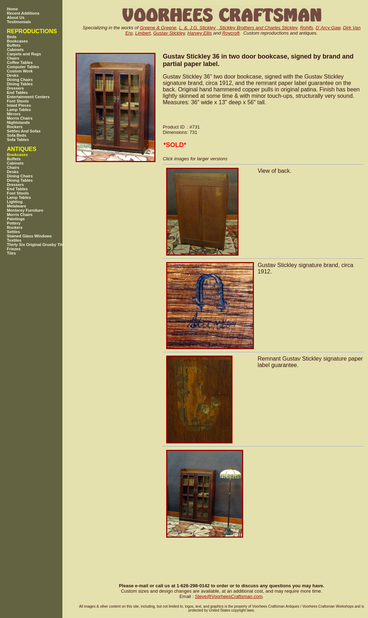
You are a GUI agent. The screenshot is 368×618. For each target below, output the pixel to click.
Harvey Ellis (200, 33)
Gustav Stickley (169, 33)
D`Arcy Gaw (328, 27)
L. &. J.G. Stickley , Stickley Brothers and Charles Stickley (238, 27)
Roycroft (230, 33)
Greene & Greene (158, 27)
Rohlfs (306, 27)
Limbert (142, 33)
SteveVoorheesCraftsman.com (228, 596)
